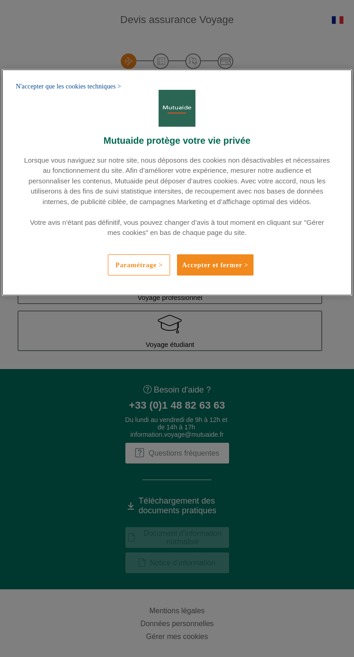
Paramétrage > (139, 265)
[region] (177, 182)
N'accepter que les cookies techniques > (68, 86)
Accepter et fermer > (215, 265)
